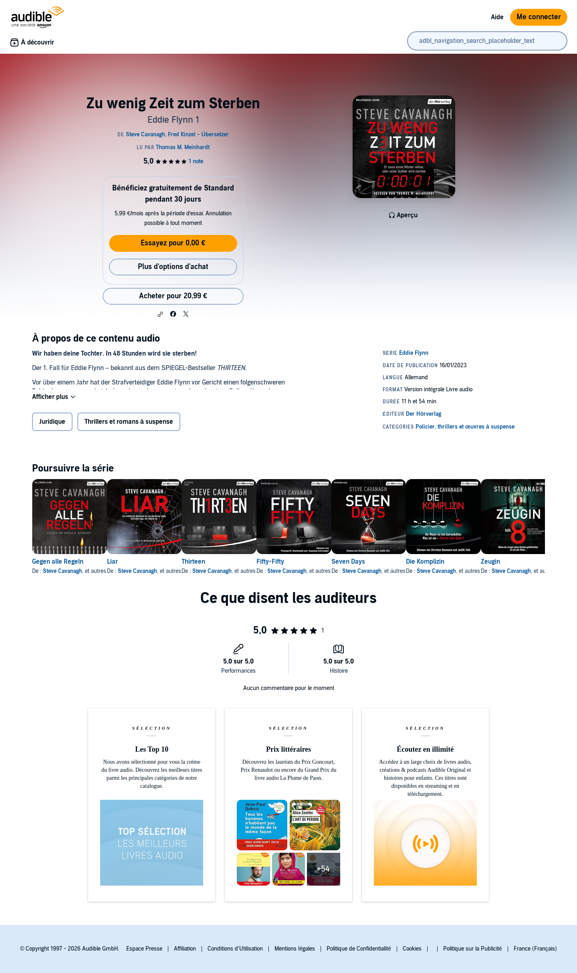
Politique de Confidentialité (359, 948)
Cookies (412, 948)
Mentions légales (294, 948)
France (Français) (535, 948)
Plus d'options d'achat (173, 267)
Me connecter (538, 17)
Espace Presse (144, 948)
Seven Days (399, 565)
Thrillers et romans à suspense (129, 426)
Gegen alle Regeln (57, 565)
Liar (125, 565)
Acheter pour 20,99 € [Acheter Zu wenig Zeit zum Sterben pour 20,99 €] (173, 296)
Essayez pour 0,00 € (173, 243)
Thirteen (219, 565)
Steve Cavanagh (62, 574)
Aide (497, 17)
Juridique (52, 426)
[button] (160, 314)
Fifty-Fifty (309, 565)
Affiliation (185, 948)
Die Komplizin (489, 565)
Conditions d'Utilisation (235, 948)
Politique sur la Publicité (472, 948)
